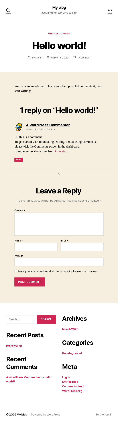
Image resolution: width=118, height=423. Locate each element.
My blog (59, 7)
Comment (19, 210)
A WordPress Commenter (23, 377)
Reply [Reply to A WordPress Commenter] (19, 159)
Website (18, 255)
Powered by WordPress (45, 414)
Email (64, 240)
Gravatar (60, 151)
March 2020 (70, 329)
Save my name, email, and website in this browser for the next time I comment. (58, 271)
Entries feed (70, 381)
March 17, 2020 (59, 57)
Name (18, 240)
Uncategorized (59, 33)
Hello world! (14, 345)
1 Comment (83, 57)
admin (38, 57)
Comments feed (73, 386)
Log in (66, 377)
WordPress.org (72, 390)
